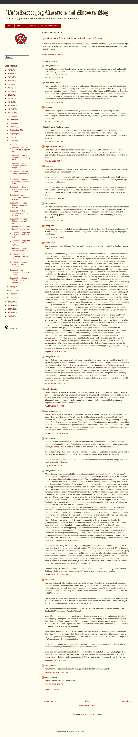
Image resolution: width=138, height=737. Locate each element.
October (13, 126)
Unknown (48, 677)
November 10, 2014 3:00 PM (56, 574)
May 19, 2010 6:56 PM (54, 161)
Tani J (47, 580)
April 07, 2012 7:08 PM (54, 406)
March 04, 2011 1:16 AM (55, 384)
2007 (10, 309)
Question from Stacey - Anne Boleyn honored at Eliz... (19, 181)
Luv (46, 107)
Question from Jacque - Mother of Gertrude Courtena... (18, 264)
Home (9, 26)
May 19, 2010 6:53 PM (54, 141)
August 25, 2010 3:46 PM (55, 351)
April (12, 287)
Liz (45, 166)
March (13, 290)
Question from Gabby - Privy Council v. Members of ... (18, 280)
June (12, 141)
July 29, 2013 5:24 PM (54, 465)
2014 (10, 102)
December (14, 119)
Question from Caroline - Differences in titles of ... (19, 173)
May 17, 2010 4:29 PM (54, 77)
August (13, 134)
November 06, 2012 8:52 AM (56, 433)
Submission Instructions (50, 26)
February (14, 294)
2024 (10, 70)
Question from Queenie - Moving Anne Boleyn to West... (19, 189)
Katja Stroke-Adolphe (53, 146)
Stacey (47, 226)
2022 (10, 74)
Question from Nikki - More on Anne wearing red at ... (19, 157)
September (14, 130)
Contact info (31, 26)
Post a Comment (52, 689)
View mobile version (87, 706)
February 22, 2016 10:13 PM (56, 672)
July (12, 137)
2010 (10, 116)
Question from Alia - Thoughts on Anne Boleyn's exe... (17, 165)
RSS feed (11, 328)
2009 (10, 302)
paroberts (48, 389)
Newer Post (48, 701)
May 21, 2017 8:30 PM (54, 684)
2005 (10, 316)
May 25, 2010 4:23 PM (54, 220)
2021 (10, 77)
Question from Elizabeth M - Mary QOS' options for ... (19, 149)
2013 (10, 106)
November (14, 123)
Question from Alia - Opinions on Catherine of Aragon (19, 197)
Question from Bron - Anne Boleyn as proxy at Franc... (19, 213)
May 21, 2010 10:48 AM (54, 198)
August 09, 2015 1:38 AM (55, 660)
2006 (10, 313)
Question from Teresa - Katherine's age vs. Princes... (18, 205)
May (12, 144)
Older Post (126, 701)
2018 (10, 88)
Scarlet (47, 243)
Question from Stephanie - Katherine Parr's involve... (19, 242)
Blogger (80, 731)
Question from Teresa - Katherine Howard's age (18, 221)
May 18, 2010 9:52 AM (54, 102)
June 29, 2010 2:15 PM (54, 237)
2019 (10, 84)
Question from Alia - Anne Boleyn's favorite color (19, 228)
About (19, 26)
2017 (10, 91)
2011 (10, 113)
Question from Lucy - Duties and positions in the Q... (19, 256)
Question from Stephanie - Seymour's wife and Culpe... (19, 234)
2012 (10, 109)
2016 (10, 95)
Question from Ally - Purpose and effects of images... (19, 272)
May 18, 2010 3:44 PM (54, 122)
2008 (10, 305)
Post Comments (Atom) (92, 714)
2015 (10, 98)
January (13, 297)
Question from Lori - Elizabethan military (18, 249)
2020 (10, 81)
